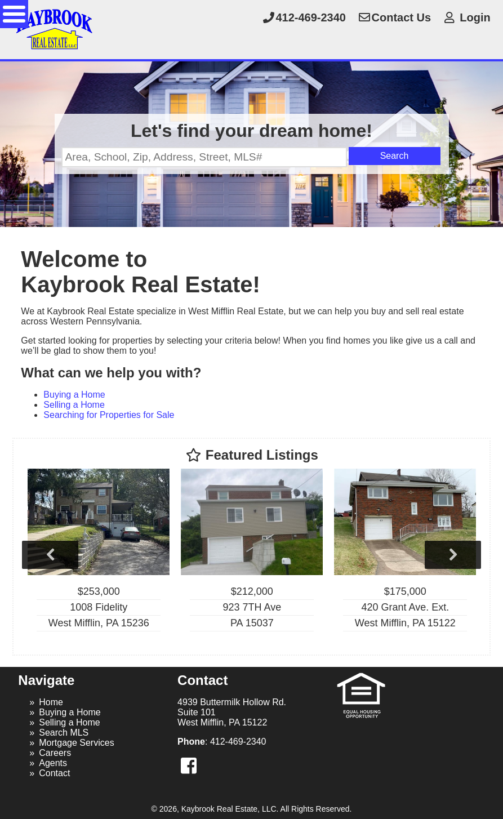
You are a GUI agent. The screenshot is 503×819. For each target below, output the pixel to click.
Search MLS (63, 732)
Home (51, 702)
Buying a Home (74, 394)
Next (453, 555)
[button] (188, 766)
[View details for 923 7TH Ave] (251, 554)
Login (467, 17)
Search (394, 156)
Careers (55, 753)
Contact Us (394, 17)
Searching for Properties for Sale (108, 415)
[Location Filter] (204, 157)
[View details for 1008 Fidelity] (98, 554)
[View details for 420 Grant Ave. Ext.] (405, 554)
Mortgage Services (76, 742)
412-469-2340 (303, 17)
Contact (54, 773)
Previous (50, 555)
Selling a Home (74, 405)
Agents (53, 763)
